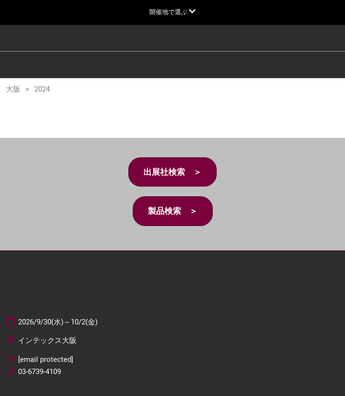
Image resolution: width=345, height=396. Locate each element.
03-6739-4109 (39, 371)
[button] (172, 172)
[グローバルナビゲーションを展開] (172, 12)
